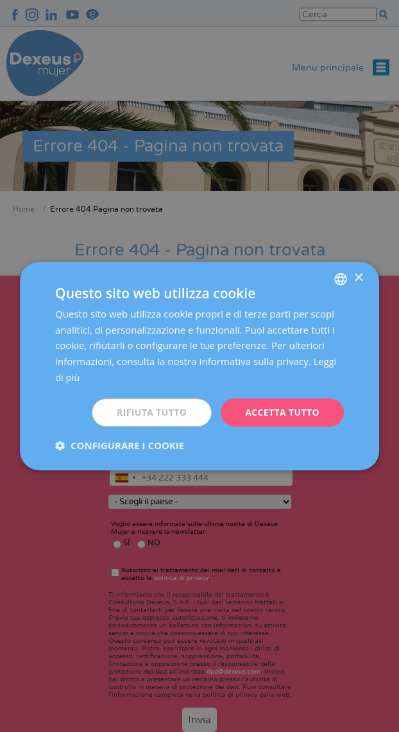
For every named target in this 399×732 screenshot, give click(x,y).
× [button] (358, 278)
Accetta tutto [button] (282, 412)
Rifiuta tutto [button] (151, 412)
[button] (119, 445)
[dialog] (199, 366)
